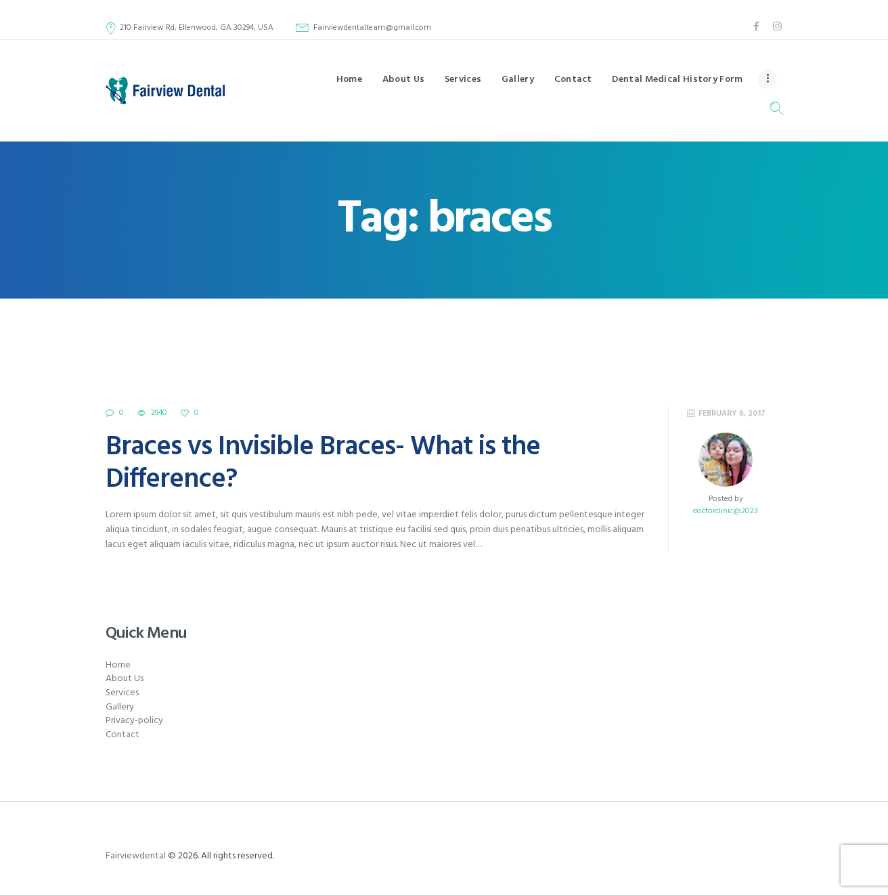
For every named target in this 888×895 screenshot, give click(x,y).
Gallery (120, 707)
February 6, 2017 (731, 413)
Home (118, 665)
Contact (122, 735)
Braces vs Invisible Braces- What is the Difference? (323, 463)
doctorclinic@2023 (725, 511)
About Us (124, 678)
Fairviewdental (136, 856)
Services (122, 693)
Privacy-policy (134, 720)
